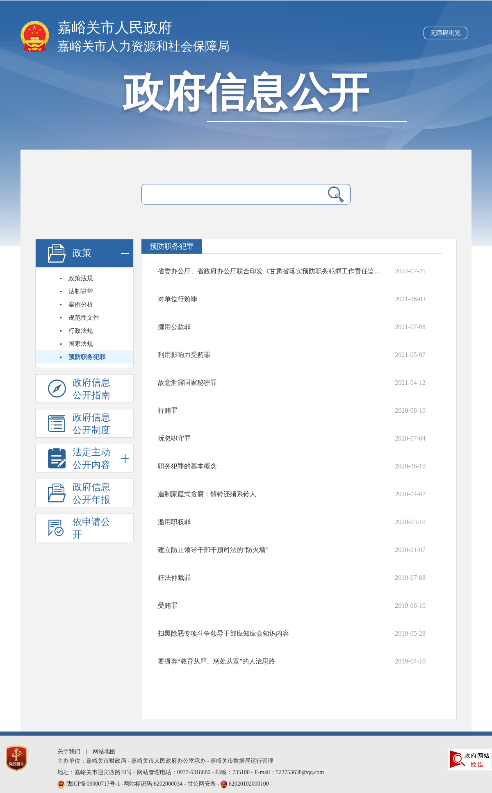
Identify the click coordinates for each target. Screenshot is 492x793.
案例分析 (80, 304)
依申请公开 (91, 528)
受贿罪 (168, 605)
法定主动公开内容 (101, 458)
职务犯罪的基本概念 (187, 466)
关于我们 (68, 751)
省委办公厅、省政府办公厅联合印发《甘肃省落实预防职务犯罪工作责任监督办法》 (271, 271)
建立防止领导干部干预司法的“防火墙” (213, 549)
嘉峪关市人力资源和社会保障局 (143, 46)
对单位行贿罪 (177, 298)
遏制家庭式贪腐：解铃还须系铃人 (207, 494)
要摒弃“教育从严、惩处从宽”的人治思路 (216, 661)
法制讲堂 (80, 291)
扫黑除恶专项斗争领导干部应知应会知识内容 (223, 633)
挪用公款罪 (174, 326)
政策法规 (80, 278)
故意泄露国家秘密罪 (187, 382)
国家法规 (80, 344)
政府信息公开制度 (91, 423)
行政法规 (80, 330)
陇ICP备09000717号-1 (94, 784)
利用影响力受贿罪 (184, 354)
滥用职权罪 (174, 521)
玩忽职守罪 (174, 438)
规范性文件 (83, 317)
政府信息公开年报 (91, 493)
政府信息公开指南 (91, 388)
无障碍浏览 (445, 33)
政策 (101, 253)
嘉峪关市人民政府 (114, 28)
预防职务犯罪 (86, 357)
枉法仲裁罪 (174, 577)
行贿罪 (168, 410)
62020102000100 (249, 784)
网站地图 (104, 751)
